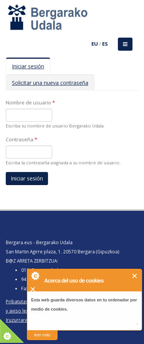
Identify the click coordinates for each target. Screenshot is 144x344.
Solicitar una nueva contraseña (50, 82)
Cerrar (134, 275)
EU (94, 43)
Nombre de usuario (30, 102)
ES (105, 43)
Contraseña (21, 139)
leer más (42, 334)
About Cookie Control (35, 275)
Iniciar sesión (31, 68)
